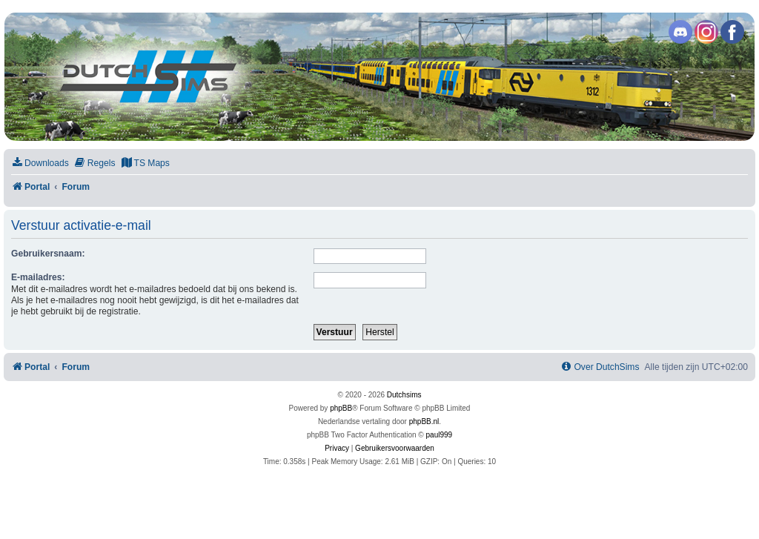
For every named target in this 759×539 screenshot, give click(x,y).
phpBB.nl (424, 421)
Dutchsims (404, 395)
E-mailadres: (38, 277)
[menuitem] (40, 163)
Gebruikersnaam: (47, 253)
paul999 (439, 435)
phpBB (341, 408)
